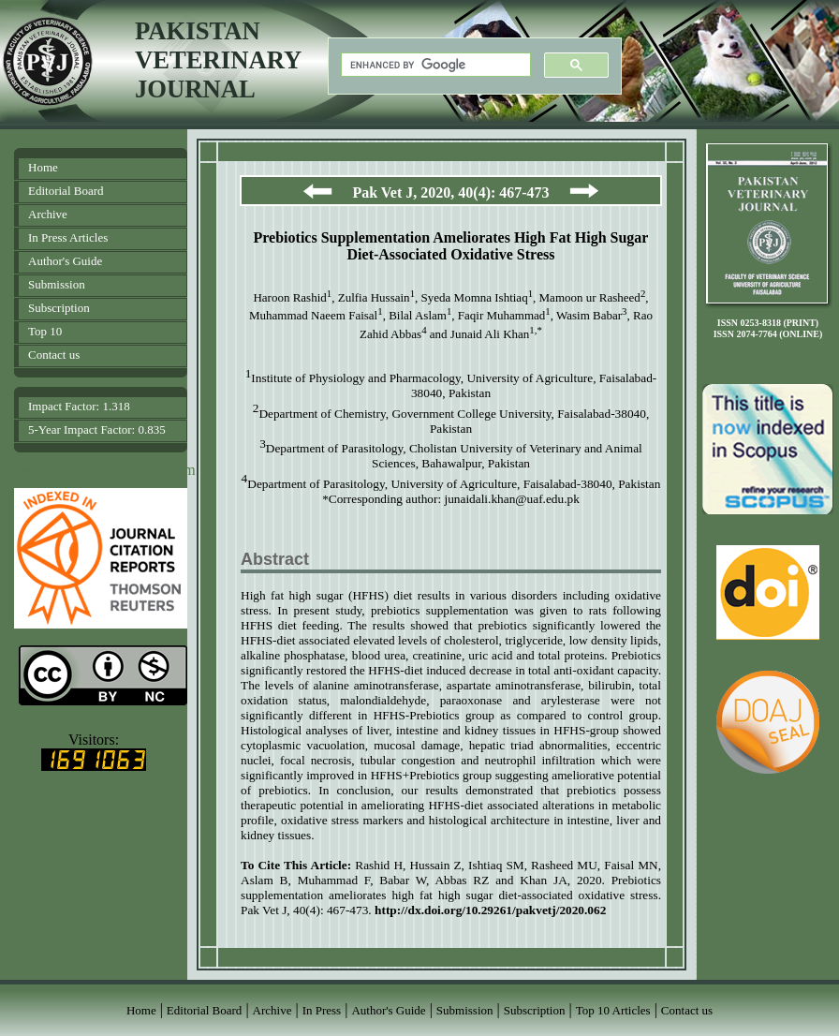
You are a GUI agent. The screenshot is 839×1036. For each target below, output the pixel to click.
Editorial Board (66, 191)
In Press (322, 1010)
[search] (434, 65)
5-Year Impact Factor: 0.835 (97, 429)
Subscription (59, 308)
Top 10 (45, 331)
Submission (56, 284)
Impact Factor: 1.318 (79, 406)
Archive (47, 214)
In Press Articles (68, 237)
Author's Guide (65, 261)
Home (43, 167)
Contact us (54, 355)
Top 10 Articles (613, 1010)
